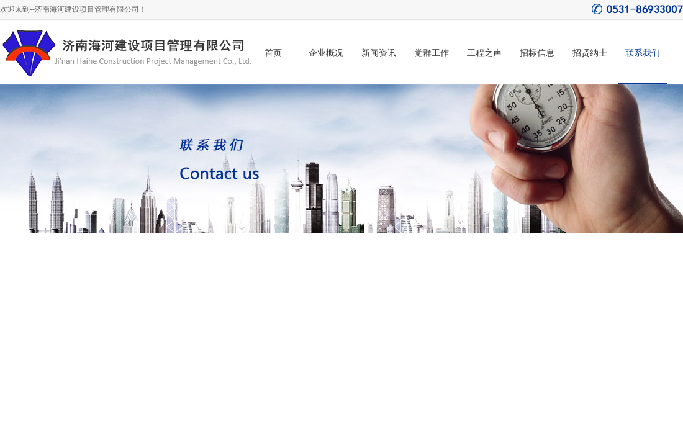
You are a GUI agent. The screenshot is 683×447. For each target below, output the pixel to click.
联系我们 (642, 53)
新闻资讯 (378, 53)
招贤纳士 (589, 53)
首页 (273, 53)
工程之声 (484, 53)
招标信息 (537, 53)
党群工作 (431, 53)
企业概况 (326, 53)
